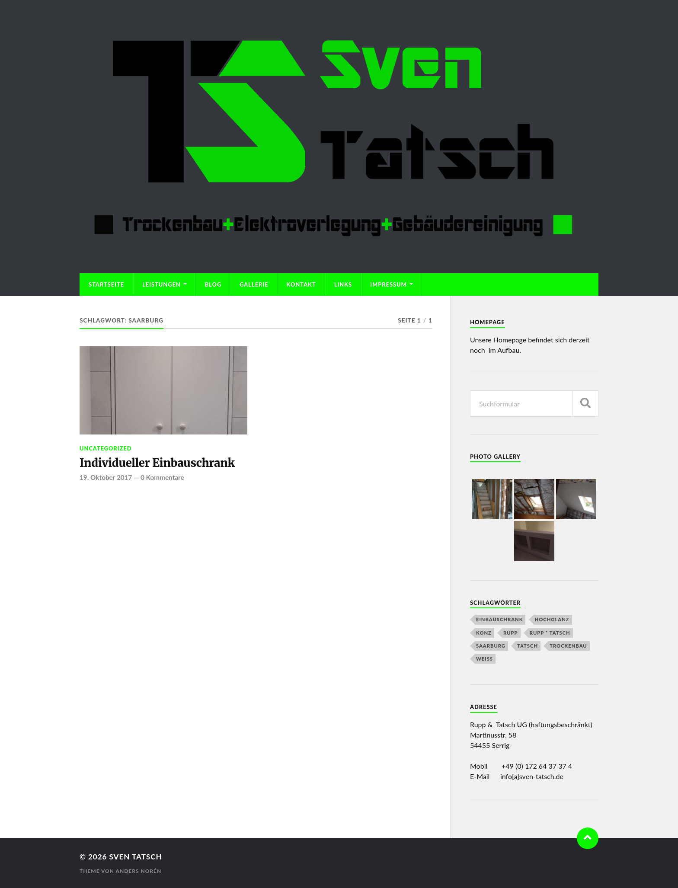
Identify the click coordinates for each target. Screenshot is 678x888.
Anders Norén (139, 871)
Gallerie (254, 284)
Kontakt (301, 284)
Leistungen (161, 284)
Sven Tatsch (135, 856)
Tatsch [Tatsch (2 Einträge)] (527, 645)
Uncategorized (106, 448)
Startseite (106, 284)
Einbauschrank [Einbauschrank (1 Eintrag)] (499, 619)
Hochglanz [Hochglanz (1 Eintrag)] (552, 619)
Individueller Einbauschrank (157, 463)
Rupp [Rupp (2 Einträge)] (510, 633)
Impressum (388, 284)
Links (343, 284)
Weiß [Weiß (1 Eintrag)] (484, 658)
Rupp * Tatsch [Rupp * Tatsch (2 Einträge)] (550, 633)
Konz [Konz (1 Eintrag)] (484, 633)
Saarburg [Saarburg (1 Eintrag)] (490, 645)
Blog (213, 284)
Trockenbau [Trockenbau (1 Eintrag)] (568, 645)
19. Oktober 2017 (106, 477)
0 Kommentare (162, 477)
